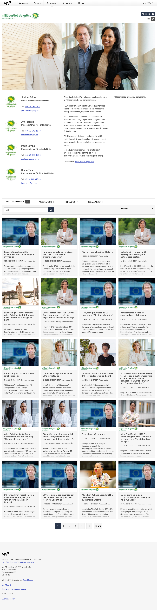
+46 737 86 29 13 (32, 106)
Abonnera (148, 14)
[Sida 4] (76, 527)
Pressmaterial (48, 202)
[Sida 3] (70, 527)
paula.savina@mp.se (30, 159)
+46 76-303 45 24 (33, 155)
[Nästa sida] (89, 527)
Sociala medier (96, 202)
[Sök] (26, 210)
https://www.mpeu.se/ (84, 162)
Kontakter (72, 202)
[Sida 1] (58, 527)
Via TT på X (6, 585)
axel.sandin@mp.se (29, 135)
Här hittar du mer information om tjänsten (18, 562)
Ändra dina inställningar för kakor (15, 589)
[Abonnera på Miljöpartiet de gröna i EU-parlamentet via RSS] (153, 19)
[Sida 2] (64, 527)
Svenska (5, 599)
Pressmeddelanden (18, 201)
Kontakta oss (28, 580)
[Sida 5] (82, 527)
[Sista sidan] (98, 527)
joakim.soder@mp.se (30, 110)
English (12, 599)
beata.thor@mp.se (29, 183)
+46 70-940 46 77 (33, 131)
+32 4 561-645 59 (33, 179)
